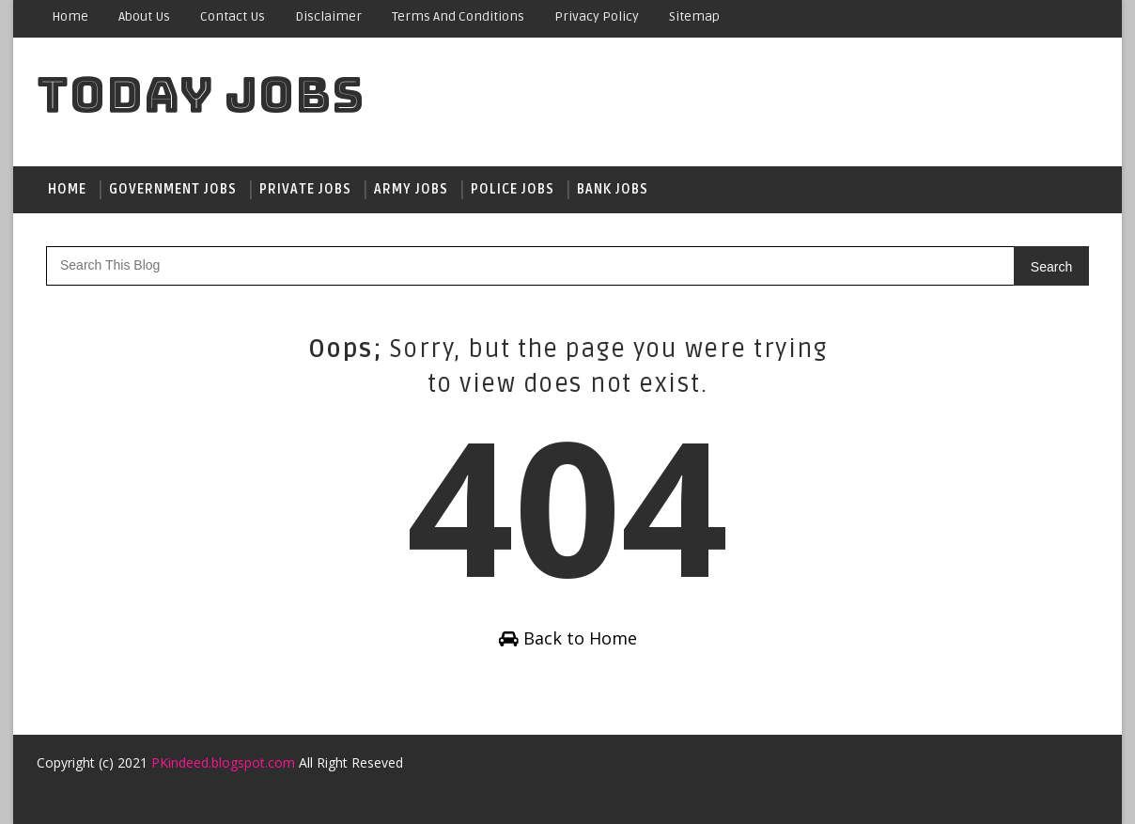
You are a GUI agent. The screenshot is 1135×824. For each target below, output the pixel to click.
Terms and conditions (458, 16)
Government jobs (173, 189)
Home (70, 16)
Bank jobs (612, 189)
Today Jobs (201, 94)
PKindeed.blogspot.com (223, 762)
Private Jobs (305, 189)
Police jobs (512, 189)
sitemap (694, 16)
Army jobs (411, 189)
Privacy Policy (596, 16)
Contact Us (232, 16)
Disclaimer (328, 16)
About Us (144, 16)
